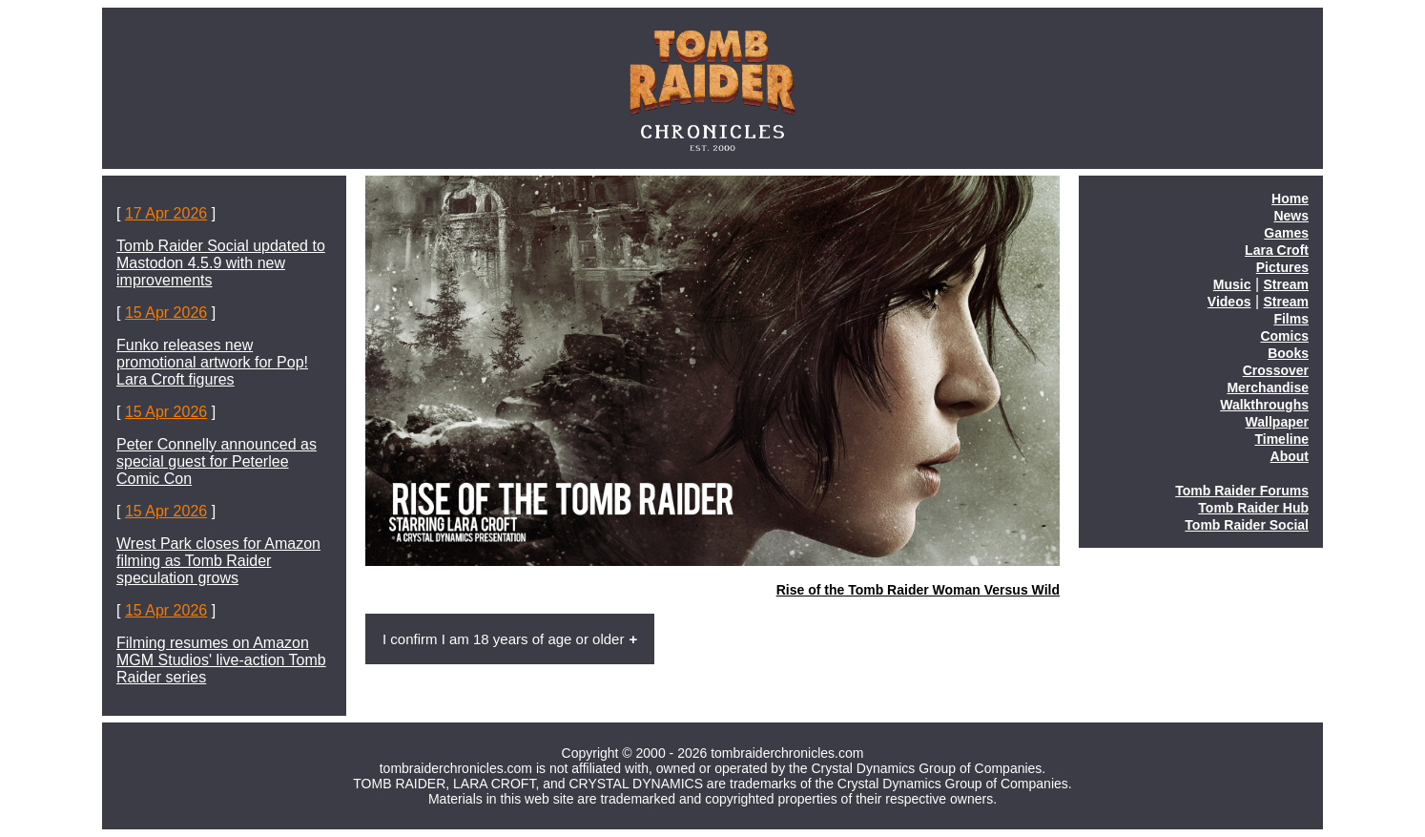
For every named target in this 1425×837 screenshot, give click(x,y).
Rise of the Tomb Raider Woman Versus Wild (918, 589)
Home (1290, 198)
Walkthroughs (1264, 404)
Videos (1229, 301)
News (1291, 215)
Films (1291, 318)
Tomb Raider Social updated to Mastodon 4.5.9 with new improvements (220, 263)
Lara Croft (1277, 250)
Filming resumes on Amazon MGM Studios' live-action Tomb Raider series (221, 660)
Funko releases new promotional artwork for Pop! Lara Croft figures (212, 362)
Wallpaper (1277, 421)
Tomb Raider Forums (1242, 490)
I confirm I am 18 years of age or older (503, 639)
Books (1288, 353)
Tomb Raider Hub (1253, 507)
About (1289, 456)
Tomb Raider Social (1247, 525)
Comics (1284, 336)
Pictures (1282, 267)
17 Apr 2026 (166, 213)
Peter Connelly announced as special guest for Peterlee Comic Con (216, 461)
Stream (1286, 284)
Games (1286, 233)
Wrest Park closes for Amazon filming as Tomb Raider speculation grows (218, 560)
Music (1232, 284)
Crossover (1276, 370)
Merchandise (1268, 387)
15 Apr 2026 (166, 312)
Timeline (1281, 439)
